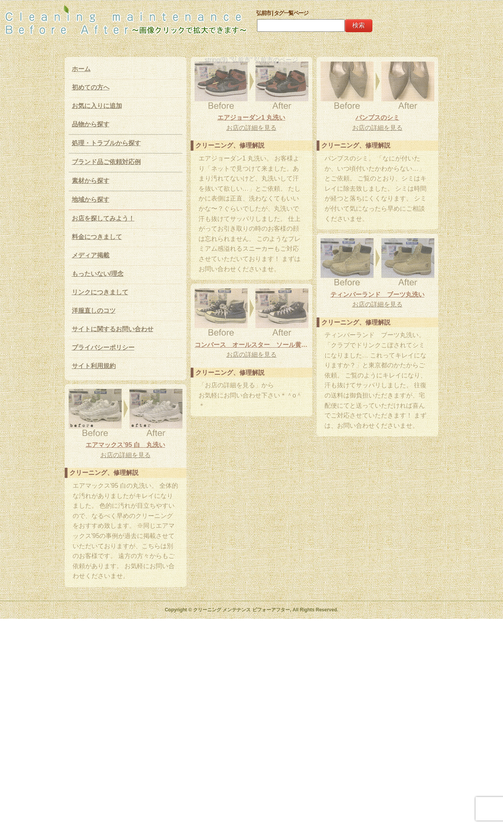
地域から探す (90, 199)
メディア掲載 (90, 255)
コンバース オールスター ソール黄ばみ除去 (251, 344)
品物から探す (90, 124)
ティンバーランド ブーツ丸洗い (377, 294)
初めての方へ (90, 87)
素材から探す (90, 180)
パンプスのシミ (377, 117)
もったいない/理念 (98, 273)
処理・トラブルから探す (106, 143)
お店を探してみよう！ (103, 218)
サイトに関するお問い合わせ (112, 329)
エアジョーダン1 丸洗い (251, 117)
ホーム (81, 69)
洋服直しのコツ (94, 310)
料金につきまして (97, 236)
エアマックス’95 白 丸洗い (125, 444)
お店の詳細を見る (251, 127)
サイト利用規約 (94, 366)
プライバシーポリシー (103, 347)
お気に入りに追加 (97, 105)
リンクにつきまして (100, 292)
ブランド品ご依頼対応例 (106, 162)
